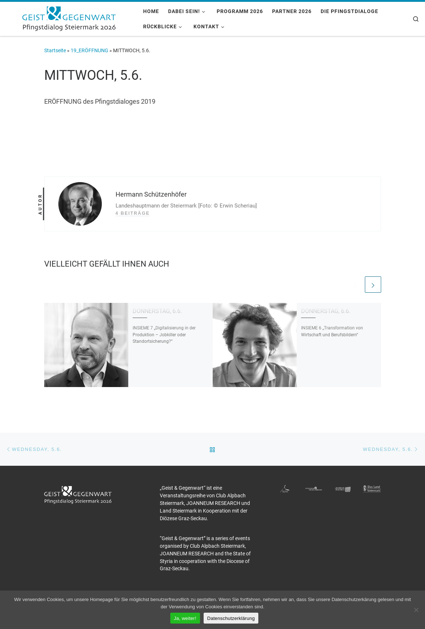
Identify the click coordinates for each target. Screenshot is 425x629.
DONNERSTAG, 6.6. (157, 311)
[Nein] (416, 609)
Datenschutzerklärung (231, 618)
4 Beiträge (133, 213)
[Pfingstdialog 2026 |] (68, 17)
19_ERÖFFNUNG (89, 50)
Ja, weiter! (185, 618)
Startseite (55, 50)
